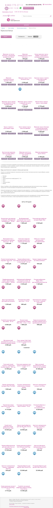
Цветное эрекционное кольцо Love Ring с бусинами (39, 427)
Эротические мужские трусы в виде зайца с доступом (8, 153)
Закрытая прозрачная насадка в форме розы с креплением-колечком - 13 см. (39, 321)
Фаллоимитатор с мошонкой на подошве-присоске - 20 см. (8, 240)
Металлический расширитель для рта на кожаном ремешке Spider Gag (8, 342)
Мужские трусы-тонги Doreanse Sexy (25, 78)
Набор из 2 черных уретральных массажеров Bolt (39, 240)
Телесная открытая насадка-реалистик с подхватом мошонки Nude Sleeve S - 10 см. (23, 240)
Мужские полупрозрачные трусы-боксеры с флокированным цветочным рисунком (25, 56)
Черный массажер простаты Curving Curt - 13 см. (8, 406)
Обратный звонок (28, 8)
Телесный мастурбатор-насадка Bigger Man (39, 219)
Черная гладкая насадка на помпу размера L (39, 259)
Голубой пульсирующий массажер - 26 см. (8, 320)
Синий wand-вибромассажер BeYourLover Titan (8, 427)
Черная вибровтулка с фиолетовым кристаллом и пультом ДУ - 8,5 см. (23, 260)
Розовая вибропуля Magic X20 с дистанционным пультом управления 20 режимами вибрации (39, 281)
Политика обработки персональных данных (18, 506)
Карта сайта (11, 504)
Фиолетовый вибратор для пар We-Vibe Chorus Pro (24, 427)
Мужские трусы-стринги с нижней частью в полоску (25, 103)
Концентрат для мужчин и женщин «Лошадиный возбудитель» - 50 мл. (8, 220)
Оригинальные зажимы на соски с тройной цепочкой (39, 301)
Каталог (26, 25)
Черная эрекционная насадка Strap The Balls (8, 385)
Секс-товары (11, 28)
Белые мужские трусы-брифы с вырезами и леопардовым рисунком (41, 56)
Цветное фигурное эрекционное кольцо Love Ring (39, 447)
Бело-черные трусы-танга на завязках (25, 127)
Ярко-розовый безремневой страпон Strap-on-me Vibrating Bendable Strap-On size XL (39, 366)
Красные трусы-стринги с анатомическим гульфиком (41, 79)
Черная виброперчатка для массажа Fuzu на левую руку (8, 447)
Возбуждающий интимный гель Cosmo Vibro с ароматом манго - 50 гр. (24, 220)
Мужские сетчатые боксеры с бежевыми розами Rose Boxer (8, 56)
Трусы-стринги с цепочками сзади (9, 127)
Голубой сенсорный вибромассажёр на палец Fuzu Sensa (23, 487)
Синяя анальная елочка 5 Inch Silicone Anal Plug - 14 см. (8, 487)
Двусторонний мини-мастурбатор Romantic (8, 300)
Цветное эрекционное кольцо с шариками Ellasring (8, 467)
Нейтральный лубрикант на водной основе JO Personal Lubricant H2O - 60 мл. (24, 281)
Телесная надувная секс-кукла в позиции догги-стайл (24, 366)
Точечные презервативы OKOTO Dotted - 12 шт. (24, 405)
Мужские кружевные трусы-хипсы (41, 152)
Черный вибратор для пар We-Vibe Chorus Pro (24, 466)
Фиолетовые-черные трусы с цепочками (41, 102)
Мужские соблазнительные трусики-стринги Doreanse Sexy (8, 79)
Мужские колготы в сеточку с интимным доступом (25, 153)
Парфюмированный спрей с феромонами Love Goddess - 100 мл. (8, 281)
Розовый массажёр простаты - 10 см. (24, 300)
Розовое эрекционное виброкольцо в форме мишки (23, 386)
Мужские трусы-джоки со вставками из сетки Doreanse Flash (8, 103)
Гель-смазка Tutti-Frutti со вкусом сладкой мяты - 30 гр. (24, 342)
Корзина (19, 19)
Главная (3, 28)
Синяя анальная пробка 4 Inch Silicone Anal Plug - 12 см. (24, 447)
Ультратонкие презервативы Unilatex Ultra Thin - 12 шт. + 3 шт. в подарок (24, 321)
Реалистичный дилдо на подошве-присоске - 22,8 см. (8, 260)
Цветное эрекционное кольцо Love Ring (39, 385)
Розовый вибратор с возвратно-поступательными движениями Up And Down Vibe (40, 406)
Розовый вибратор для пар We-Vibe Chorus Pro (39, 466)
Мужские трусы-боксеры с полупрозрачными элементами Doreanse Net (41, 128)
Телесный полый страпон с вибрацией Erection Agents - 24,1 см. (8, 366)
